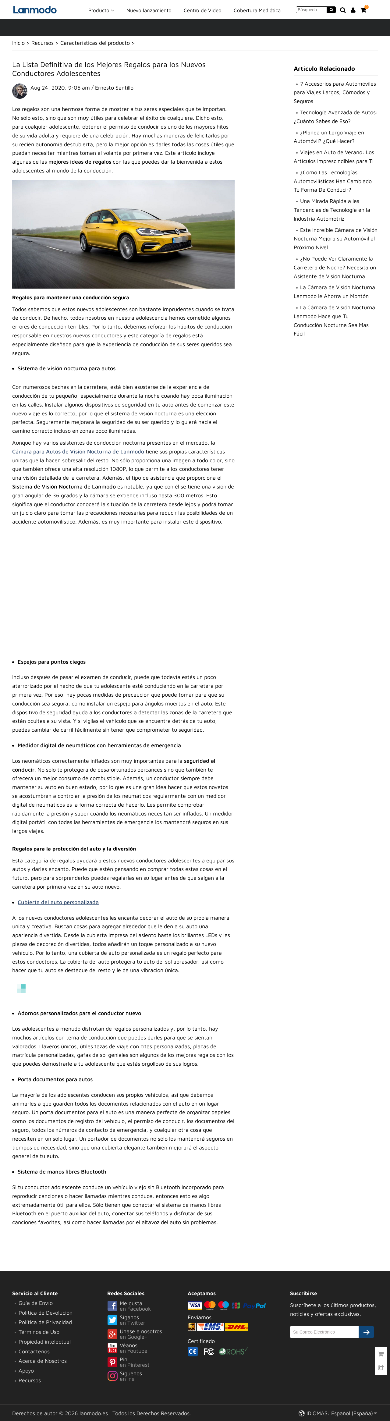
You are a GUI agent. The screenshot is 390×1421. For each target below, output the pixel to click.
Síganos (147, 1320)
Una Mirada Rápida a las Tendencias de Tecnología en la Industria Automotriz (332, 210)
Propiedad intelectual (45, 1341)
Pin (147, 1362)
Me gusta (147, 1306)
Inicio (18, 43)
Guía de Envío (36, 1303)
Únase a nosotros (147, 1334)
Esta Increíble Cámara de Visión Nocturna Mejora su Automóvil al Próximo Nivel (336, 239)
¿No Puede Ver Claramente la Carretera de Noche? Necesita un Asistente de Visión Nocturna (335, 267)
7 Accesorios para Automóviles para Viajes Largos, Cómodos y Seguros (335, 92)
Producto (101, 10)
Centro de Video (203, 10)
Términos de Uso (39, 1332)
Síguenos (147, 1376)
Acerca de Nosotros (43, 1361)
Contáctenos (34, 1351)
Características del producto (95, 43)
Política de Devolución (46, 1312)
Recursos (42, 43)
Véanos (147, 1348)
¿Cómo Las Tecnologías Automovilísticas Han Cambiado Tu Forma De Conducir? (333, 181)
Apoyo (26, 1370)
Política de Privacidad (45, 1322)
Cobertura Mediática (257, 10)
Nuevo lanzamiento (149, 10)
